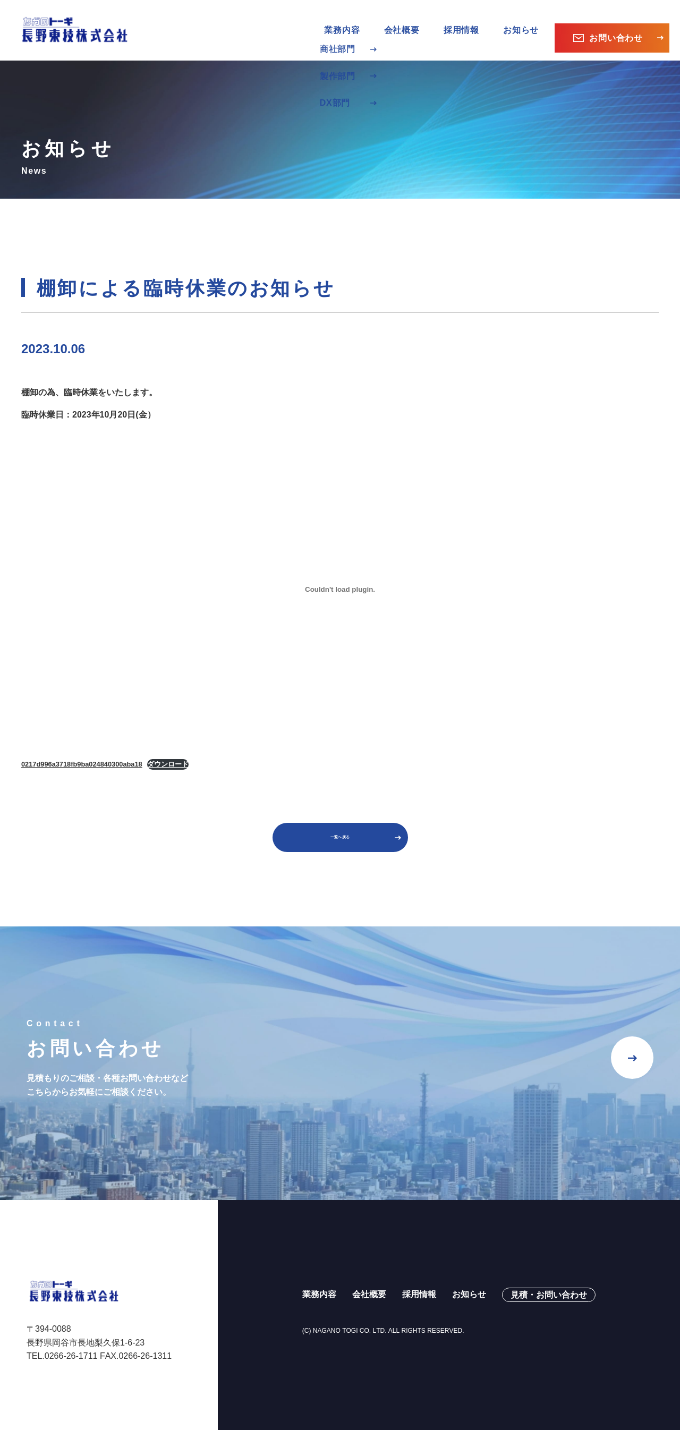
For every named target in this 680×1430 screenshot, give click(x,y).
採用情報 (461, 22)
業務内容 (319, 1286)
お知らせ (521, 22)
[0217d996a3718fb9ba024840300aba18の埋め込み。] (340, 574)
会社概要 (402, 22)
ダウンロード (168, 749)
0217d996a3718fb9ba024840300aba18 (81, 749)
